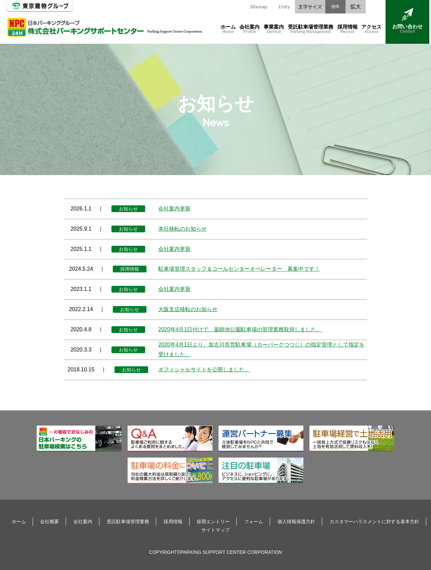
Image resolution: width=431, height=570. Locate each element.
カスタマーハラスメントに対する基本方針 (374, 521)
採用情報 (347, 29)
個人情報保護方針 (296, 521)
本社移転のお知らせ (182, 229)
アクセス (371, 29)
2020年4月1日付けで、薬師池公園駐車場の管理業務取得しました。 (240, 329)
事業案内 (274, 29)
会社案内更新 (174, 208)
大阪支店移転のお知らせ (188, 309)
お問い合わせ (407, 21)
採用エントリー (213, 521)
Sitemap (258, 6)
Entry (284, 6)
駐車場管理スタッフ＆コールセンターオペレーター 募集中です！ (239, 269)
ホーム (228, 29)
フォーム (253, 521)
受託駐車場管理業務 (310, 29)
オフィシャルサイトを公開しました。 (204, 369)
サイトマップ (215, 530)
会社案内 (249, 29)
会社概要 (49, 521)
